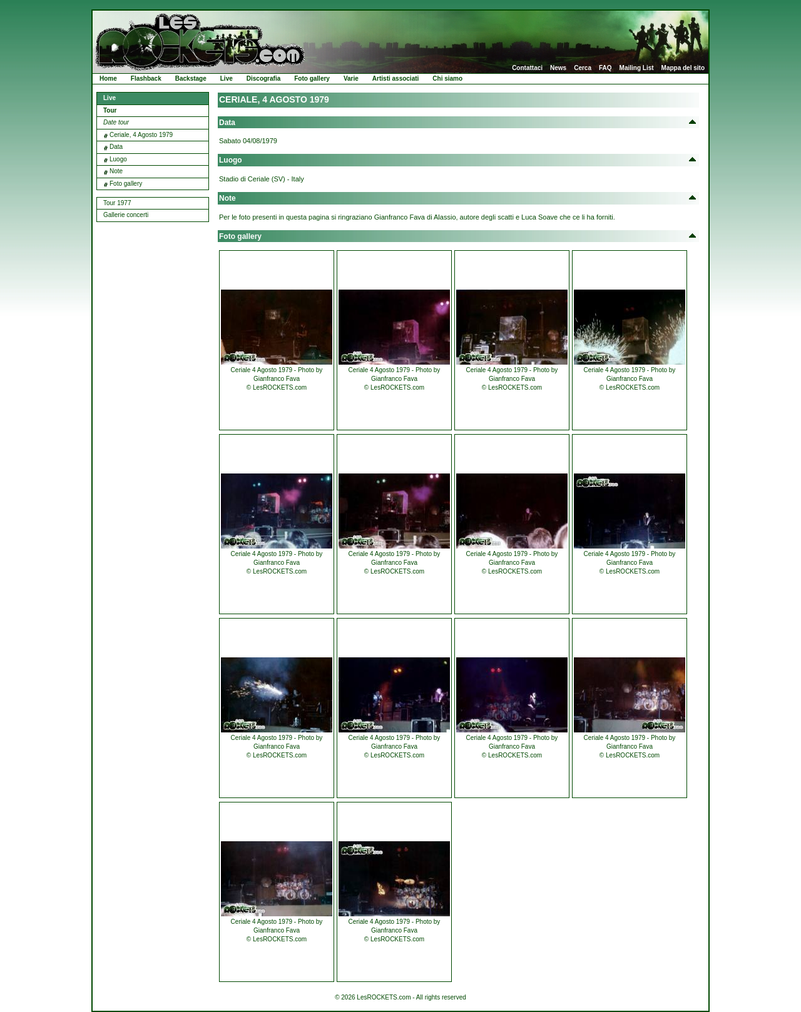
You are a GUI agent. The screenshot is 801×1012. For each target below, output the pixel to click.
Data (116, 146)
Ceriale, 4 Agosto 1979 (141, 134)
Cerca (582, 68)
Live (226, 78)
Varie (351, 78)
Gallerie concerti (125, 214)
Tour (109, 110)
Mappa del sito (683, 68)
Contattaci (527, 68)
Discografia (263, 78)
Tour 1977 (117, 203)
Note (116, 171)
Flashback (146, 78)
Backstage (191, 78)
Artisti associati (395, 78)
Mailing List (637, 68)
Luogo (118, 159)
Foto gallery (312, 78)
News (558, 68)
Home (108, 78)
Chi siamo (447, 78)
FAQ (605, 68)
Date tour (116, 122)
